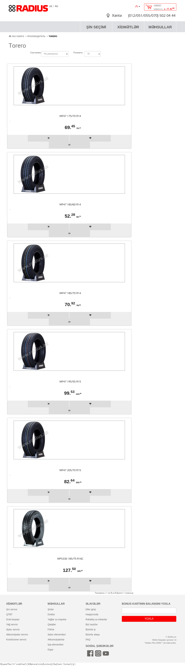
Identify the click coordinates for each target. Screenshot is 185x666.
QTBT (9, 614)
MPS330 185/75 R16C (70, 558)
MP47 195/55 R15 (70, 381)
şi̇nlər (51, 609)
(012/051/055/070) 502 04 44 (151, 16)
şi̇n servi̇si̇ (11, 609)
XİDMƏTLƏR (128, 27)
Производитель (36, 36)
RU (56, 6)
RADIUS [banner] (28, 10)
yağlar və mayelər (57, 619)
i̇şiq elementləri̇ (56, 644)
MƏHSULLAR (160, 27)
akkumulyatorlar (56, 639)
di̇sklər (51, 614)
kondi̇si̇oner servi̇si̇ (16, 639)
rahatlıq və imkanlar (96, 619)
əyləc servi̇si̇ (13, 629)
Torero (53, 36)
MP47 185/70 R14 (70, 293)
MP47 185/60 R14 (70, 204)
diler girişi (91, 609)
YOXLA (149, 618)
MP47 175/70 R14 (70, 116)
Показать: (76, 52)
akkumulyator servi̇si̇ (17, 634)
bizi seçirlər (92, 624)
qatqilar (52, 624)
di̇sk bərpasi (12, 619)
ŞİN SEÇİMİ (96, 27)
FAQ (88, 639)
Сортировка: (33, 52)
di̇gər (50, 649)
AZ (50, 6)
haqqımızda (92, 614)
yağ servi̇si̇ (12, 624)
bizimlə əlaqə (93, 634)
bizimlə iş (91, 629)
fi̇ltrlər (51, 629)
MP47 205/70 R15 (70, 470)
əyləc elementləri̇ (57, 634)
